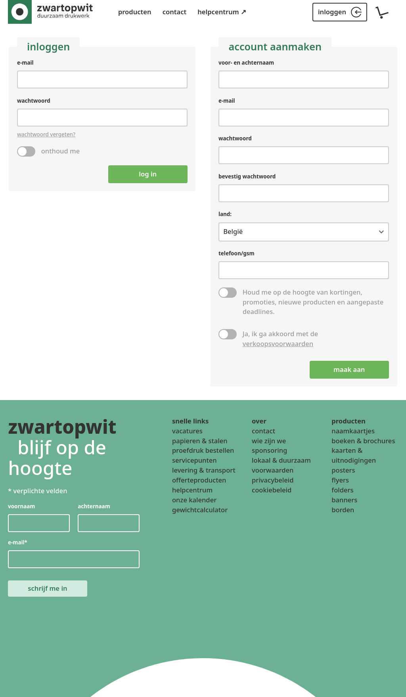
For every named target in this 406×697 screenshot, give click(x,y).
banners (344, 499)
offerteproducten (199, 479)
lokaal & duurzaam (281, 460)
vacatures (187, 430)
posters (343, 470)
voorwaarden (272, 470)
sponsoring (269, 450)
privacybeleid (272, 479)
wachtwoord (33, 100)
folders (342, 489)
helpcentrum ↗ (221, 11)
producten (134, 11)
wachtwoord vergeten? (46, 134)
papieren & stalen (200, 440)
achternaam (94, 506)
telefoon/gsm (236, 253)
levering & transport (204, 470)
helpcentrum (192, 489)
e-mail (25, 62)
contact (175, 11)
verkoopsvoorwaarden (278, 343)
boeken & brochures (363, 440)
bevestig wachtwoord (247, 176)
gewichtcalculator (200, 509)
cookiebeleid (271, 489)
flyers (340, 479)
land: (225, 214)
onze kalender (194, 499)
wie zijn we (269, 440)
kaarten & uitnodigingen (353, 455)
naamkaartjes (353, 430)
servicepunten (194, 460)
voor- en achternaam (246, 62)
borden (342, 509)
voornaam (21, 506)
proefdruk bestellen (203, 450)
